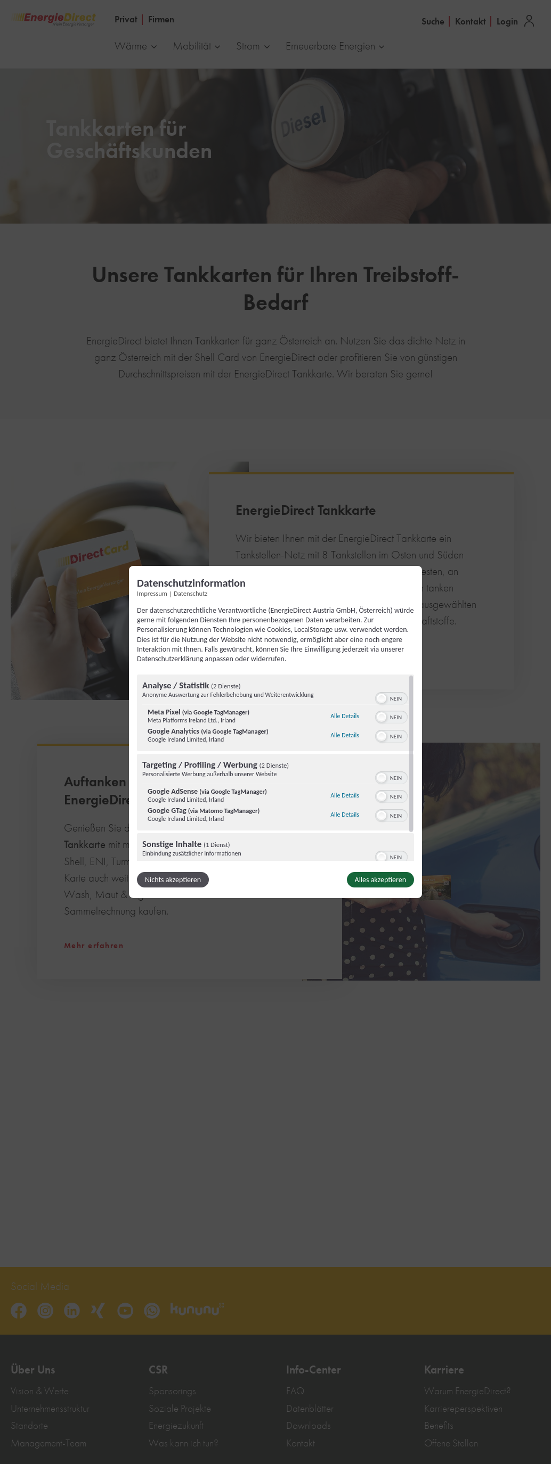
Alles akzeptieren (380, 879)
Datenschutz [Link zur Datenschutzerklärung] (190, 593)
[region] (275, 768)
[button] (381, 698)
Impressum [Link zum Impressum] (152, 593)
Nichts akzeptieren (173, 879)
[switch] (391, 697)
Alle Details (344, 716)
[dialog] (275, 732)
